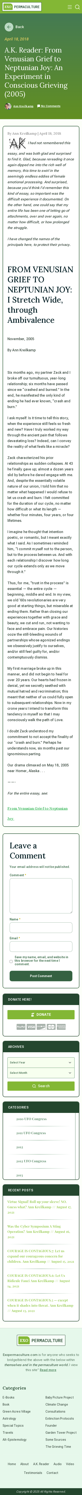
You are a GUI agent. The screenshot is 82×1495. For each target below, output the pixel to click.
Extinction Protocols (59, 1418)
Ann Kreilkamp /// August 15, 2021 (48, 1261)
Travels (8, 1432)
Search (41, 1086)
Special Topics (13, 1425)
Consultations (55, 1411)
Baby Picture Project (59, 1397)
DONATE (41, 1014)
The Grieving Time (58, 1446)
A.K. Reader (41, 1464)
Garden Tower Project (61, 1432)
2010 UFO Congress (31, 1119)
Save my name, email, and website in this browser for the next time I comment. (41, 960)
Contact (52, 1473)
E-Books (8, 1397)
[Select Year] (41, 1062)
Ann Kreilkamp (23, 106)
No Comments (49, 106)
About (24, 1464)
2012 (19, 1147)
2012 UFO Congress (31, 1161)
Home (12, 1464)
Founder (51, 1425)
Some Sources (55, 1439)
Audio (58, 1464)
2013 (19, 1175)
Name (15, 919)
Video (70, 1464)
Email (15, 938)
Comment (18, 875)
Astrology (9, 1418)
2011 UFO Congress (31, 1133)
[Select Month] (41, 1073)
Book (6, 1404)
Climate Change (56, 1404)
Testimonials (33, 1473)
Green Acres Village (17, 1411)
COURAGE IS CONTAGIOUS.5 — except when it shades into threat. (37, 1303)
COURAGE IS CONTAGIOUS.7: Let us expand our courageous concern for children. (36, 1256)
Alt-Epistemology (15, 1439)
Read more (48, 1370)
